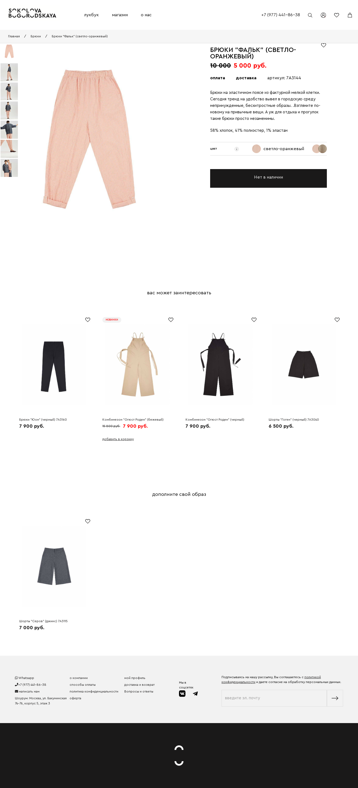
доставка (246, 78)
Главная (14, 36)
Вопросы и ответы (138, 691)
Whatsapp (24, 678)
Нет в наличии (268, 177)
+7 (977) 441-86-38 (280, 15)
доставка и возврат (139, 684)
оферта (75, 698)
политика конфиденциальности (94, 691)
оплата (217, 78)
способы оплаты (83, 684)
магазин (120, 15)
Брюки (36, 36)
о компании (79, 678)
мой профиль (134, 678)
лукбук (91, 15)
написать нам (27, 691)
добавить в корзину (118, 439)
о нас (146, 15)
